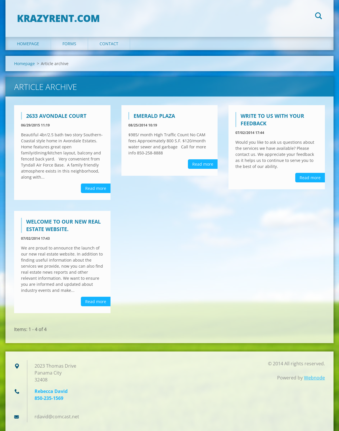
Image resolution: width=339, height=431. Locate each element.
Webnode (314, 378)
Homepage (28, 43)
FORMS (69, 43)
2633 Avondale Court (56, 115)
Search (318, 17)
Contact (109, 43)
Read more (95, 188)
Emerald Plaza (154, 115)
